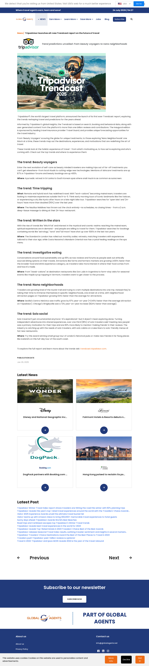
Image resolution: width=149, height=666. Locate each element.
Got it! (140, 659)
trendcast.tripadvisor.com (93, 348)
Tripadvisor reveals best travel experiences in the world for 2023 (49, 526)
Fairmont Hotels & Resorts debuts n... (104, 417)
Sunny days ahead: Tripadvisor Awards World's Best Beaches (47, 520)
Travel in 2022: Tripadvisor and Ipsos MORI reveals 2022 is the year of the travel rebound (60, 541)
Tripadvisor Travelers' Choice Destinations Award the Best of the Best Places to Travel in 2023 (63, 535)
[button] (124, 3)
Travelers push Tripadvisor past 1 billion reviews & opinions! (46, 538)
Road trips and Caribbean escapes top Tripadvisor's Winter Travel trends (53, 523)
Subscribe (119, 19)
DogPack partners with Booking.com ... (45, 474)
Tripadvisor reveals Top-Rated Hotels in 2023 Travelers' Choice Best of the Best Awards (60, 529)
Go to (139, 3)
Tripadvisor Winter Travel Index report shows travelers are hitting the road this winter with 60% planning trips (71, 508)
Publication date (25, 358)
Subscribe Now (74, 599)
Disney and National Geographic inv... (45, 417)
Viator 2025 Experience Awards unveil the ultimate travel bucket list (50, 514)
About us (20, 644)
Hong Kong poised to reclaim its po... (104, 474)
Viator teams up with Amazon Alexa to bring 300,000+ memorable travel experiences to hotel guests (67, 517)
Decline (126, 659)
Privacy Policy (22, 649)
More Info (111, 659)
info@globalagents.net (106, 643)
